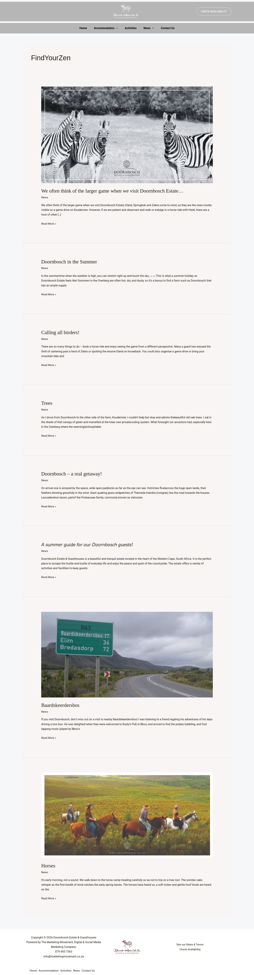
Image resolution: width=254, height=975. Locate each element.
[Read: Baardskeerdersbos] (127, 653)
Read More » (49, 223)
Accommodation (107, 28)
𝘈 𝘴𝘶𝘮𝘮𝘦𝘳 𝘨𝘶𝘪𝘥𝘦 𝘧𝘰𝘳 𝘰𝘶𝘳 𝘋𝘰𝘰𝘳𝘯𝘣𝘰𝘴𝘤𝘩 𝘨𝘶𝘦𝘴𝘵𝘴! (89, 543)
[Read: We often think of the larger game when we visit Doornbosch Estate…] (127, 134)
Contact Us (165, 28)
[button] (213, 11)
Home (86, 28)
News (147, 28)
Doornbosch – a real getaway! (72, 473)
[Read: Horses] (127, 813)
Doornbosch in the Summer (70, 261)
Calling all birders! (61, 332)
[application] (117, 28)
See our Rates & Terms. (190, 942)
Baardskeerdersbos (61, 703)
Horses (48, 864)
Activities (131, 28)
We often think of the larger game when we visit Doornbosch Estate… (114, 191)
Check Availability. (190, 947)
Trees (47, 402)
